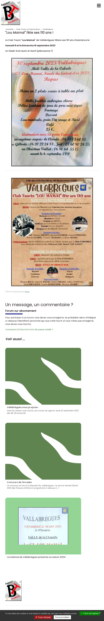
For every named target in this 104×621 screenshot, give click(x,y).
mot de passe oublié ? (41, 329)
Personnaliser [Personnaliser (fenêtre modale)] (62, 617)
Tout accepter (90, 613)
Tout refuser (43, 617)
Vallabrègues (48, 29)
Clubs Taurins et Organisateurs (28, 29)
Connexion (11, 329)
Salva (27, 291)
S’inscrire (23, 329)
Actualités (10, 29)
